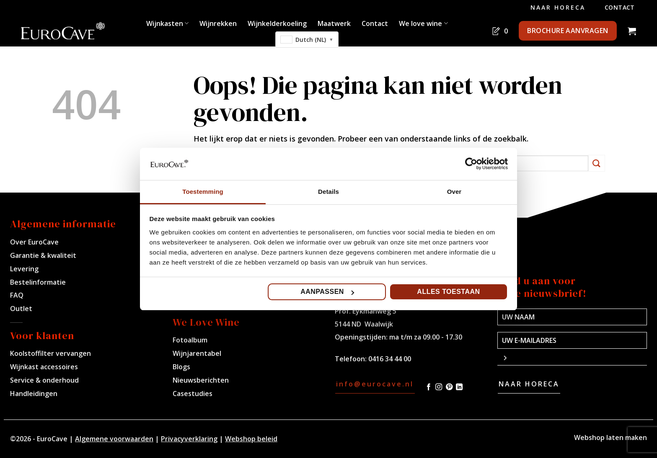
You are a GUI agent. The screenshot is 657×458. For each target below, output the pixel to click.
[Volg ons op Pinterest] (449, 387)
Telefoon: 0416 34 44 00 (373, 358)
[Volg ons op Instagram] (438, 387)
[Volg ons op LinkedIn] (459, 387)
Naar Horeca (557, 7)
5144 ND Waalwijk (364, 324)
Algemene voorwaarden (114, 438)
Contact (620, 7)
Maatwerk (334, 23)
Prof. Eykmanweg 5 (365, 311)
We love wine (423, 23)
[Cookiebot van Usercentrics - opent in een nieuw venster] (471, 163)
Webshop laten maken (610, 437)
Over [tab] (454, 191)
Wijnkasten (167, 23)
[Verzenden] (596, 163)
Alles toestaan (448, 291)
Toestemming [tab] (202, 191)
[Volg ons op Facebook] (428, 387)
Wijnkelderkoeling (277, 23)
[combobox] (307, 39)
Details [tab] (328, 191)
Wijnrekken (218, 23)
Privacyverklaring (189, 438)
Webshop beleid (251, 438)
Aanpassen (327, 291)
